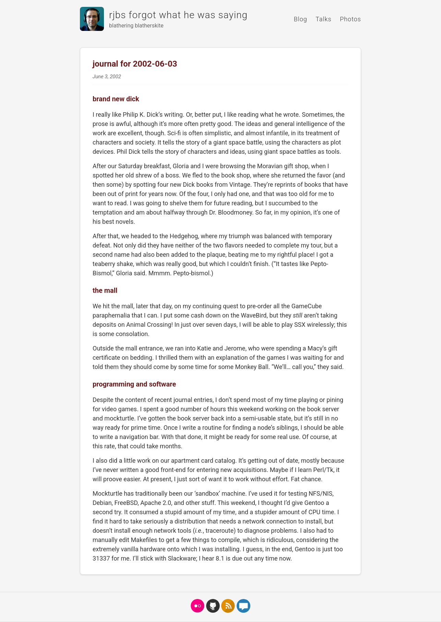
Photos (350, 19)
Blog (300, 19)
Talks (323, 19)
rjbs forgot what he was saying (178, 15)
